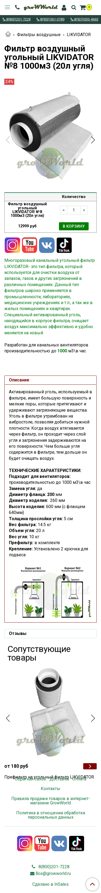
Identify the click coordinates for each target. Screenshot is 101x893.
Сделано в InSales (50, 884)
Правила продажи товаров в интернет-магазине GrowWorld (50, 800)
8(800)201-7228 (17, 19)
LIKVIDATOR (79, 34)
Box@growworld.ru (53, 873)
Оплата (79, 778)
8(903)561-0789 (51, 19)
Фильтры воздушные (39, 34)
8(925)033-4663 (85, 19)
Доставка (59, 778)
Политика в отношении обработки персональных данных (50, 815)
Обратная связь (30, 778)
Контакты (50, 788)
